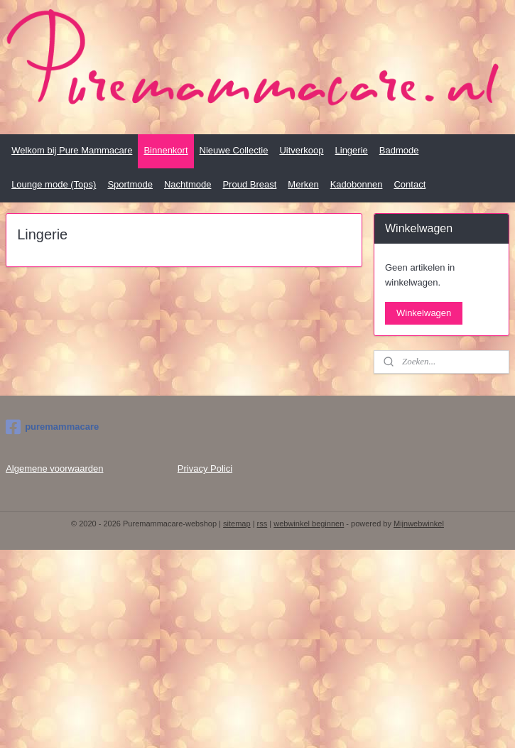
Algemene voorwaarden (54, 468)
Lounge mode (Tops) (53, 184)
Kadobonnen (356, 184)
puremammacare (52, 426)
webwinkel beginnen (308, 523)
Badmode (399, 150)
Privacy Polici (205, 468)
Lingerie (351, 150)
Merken (303, 184)
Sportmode (130, 184)
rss (262, 523)
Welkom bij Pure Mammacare (71, 150)
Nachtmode (187, 184)
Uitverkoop (301, 150)
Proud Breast (249, 184)
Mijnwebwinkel (419, 523)
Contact (409, 184)
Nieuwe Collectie (234, 150)
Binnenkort (165, 150)
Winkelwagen (423, 313)
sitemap (237, 523)
